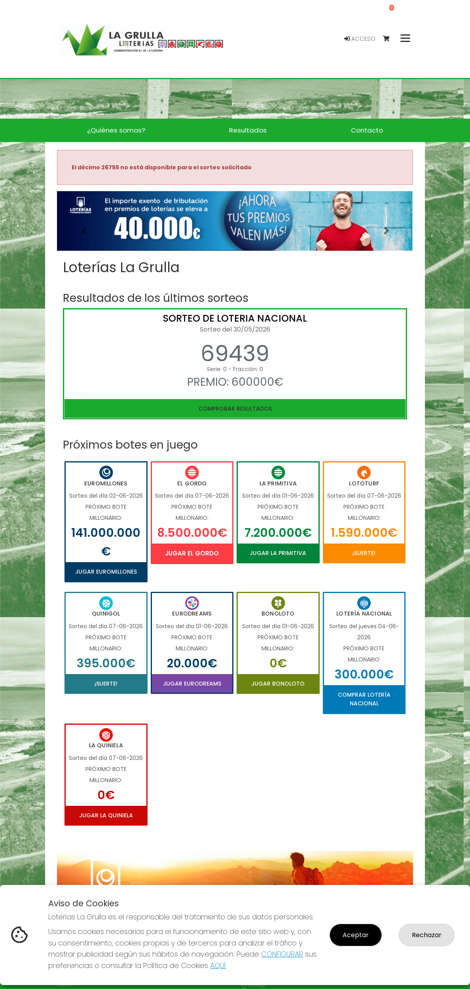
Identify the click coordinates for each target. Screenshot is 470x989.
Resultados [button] (248, 130)
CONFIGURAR (282, 954)
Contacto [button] (367, 130)
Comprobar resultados (235, 409)
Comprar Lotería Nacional (364, 699)
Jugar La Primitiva (278, 553)
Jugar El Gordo (192, 553)
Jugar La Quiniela (106, 815)
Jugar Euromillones (106, 572)
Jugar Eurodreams (192, 684)
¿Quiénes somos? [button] (116, 130)
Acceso (359, 39)
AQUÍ (218, 965)
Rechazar (427, 935)
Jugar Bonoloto (278, 684)
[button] (83, 231)
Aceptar (356, 935)
